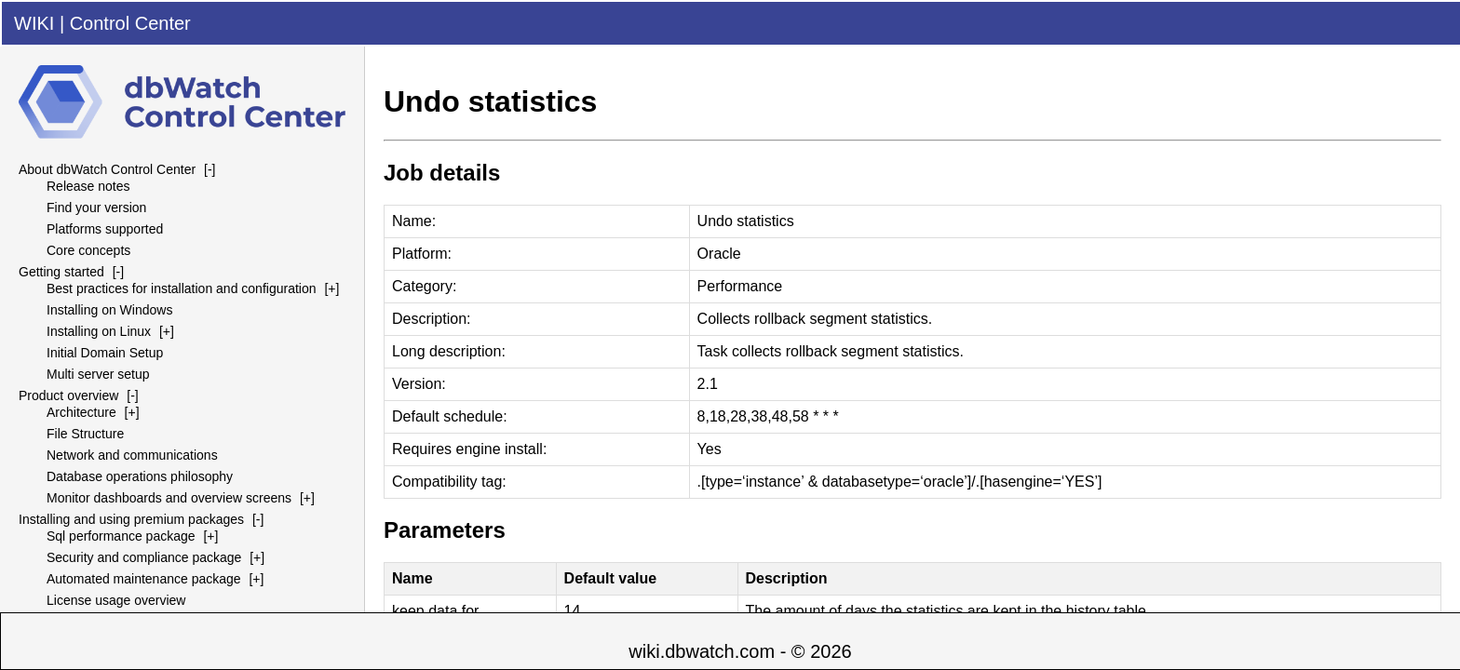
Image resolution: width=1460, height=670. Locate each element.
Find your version (96, 207)
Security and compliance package (144, 557)
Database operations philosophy (140, 476)
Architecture (81, 412)
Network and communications (132, 455)
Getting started (61, 271)
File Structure (85, 433)
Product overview (68, 395)
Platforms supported (105, 228)
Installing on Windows (109, 309)
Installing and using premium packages (131, 519)
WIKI (34, 23)
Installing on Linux (99, 331)
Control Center (130, 23)
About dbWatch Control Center (107, 169)
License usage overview (116, 600)
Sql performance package (121, 536)
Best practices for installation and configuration (182, 288)
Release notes (88, 186)
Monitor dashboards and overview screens (169, 497)
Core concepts (88, 250)
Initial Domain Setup (105, 352)
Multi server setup (98, 374)
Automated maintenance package (144, 578)
